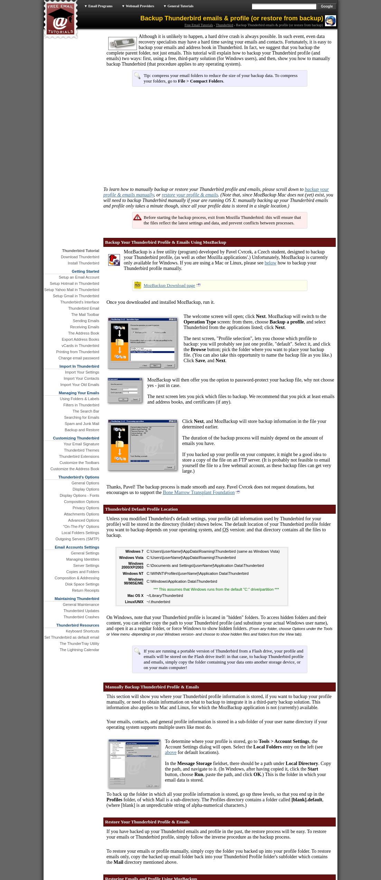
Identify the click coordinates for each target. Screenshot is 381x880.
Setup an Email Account (79, 277)
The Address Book (83, 333)
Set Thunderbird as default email (71, 637)
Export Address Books (80, 339)
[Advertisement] (158, 139)
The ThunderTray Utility (79, 643)
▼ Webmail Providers (137, 6)
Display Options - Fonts (79, 495)
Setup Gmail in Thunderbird (76, 296)
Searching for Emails (82, 417)
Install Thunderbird (83, 263)
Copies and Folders (82, 572)
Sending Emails (86, 321)
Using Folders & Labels (79, 399)
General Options (85, 483)
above (170, 752)
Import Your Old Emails (80, 385)
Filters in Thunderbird (81, 405)
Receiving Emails (84, 327)
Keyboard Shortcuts (82, 631)
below (270, 262)
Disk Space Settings (82, 584)
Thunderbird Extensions (79, 456)
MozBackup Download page (169, 285)
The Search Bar (86, 411)
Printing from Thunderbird (77, 352)
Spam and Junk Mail (82, 424)
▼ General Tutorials (178, 6)
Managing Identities (82, 559)
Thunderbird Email (83, 308)
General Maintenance (81, 604)
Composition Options (81, 502)
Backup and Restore (82, 430)
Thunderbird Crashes (81, 617)
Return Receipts (85, 590)
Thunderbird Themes (81, 450)
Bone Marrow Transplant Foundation (199, 492)
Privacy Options (86, 508)
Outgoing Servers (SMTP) (77, 539)
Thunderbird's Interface (79, 302)
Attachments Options (81, 514)
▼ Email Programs (98, 6)
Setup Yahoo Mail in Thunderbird (71, 290)
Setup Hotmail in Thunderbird (74, 283)
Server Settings (86, 565)
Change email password (78, 358)
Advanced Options (83, 520)
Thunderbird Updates (81, 611)
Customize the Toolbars (79, 463)
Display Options (86, 489)
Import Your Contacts (81, 378)
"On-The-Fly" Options (81, 526)
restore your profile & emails (190, 194)
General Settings (85, 553)
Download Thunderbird (80, 257)
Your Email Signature (81, 444)
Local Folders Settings (80, 533)
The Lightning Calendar (79, 650)
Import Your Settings (82, 372)
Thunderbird (224, 25)
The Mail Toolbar (85, 314)
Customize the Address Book (74, 469)
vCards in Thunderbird (80, 346)
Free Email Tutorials (199, 25)
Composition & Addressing (77, 578)
